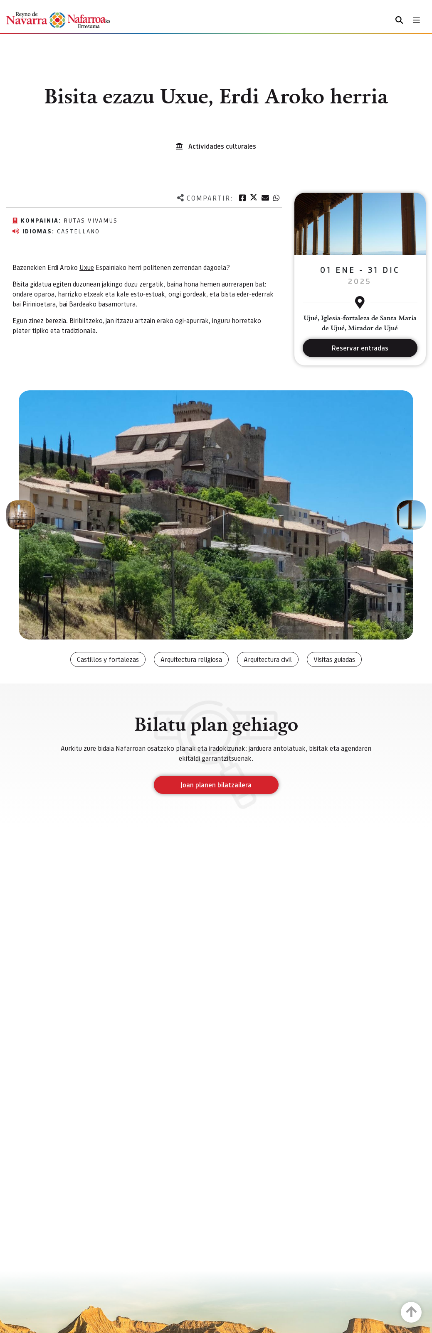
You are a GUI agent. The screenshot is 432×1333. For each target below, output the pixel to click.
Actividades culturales (222, 146)
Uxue (86, 267)
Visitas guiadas (334, 659)
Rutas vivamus (91, 220)
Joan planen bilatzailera (216, 784)
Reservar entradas (360, 347)
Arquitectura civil (268, 659)
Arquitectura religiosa (191, 659)
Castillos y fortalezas (108, 659)
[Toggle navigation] (416, 20)
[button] (20, 514)
